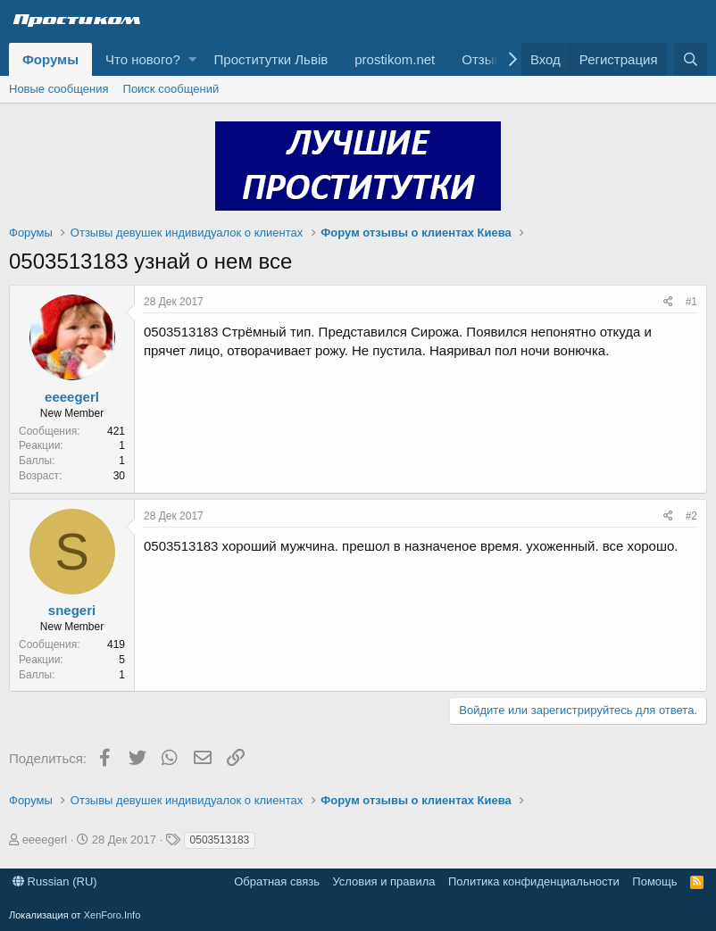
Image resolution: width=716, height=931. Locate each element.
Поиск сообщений (171, 89)
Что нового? (142, 59)
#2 (691, 516)
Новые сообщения (59, 89)
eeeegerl (72, 396)
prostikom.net (394, 59)
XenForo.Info (112, 915)
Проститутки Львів (271, 59)
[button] (192, 59)
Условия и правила (383, 881)
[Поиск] (690, 59)
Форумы (50, 59)
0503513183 (220, 840)
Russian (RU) (54, 881)
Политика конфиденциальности (534, 881)
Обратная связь (277, 881)
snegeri (72, 610)
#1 (691, 301)
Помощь (654, 881)
